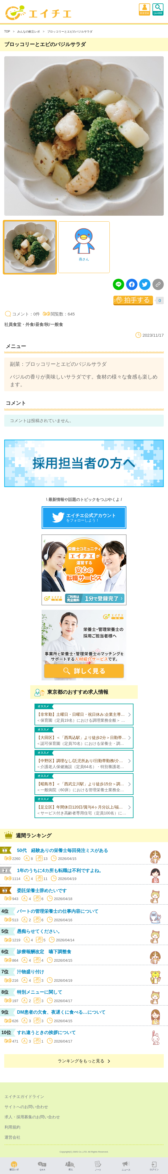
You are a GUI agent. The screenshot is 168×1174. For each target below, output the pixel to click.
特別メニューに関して (39, 992)
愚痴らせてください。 (39, 931)
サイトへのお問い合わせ (26, 1106)
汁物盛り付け (30, 971)
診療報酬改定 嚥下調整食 (44, 951)
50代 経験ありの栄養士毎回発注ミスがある (62, 850)
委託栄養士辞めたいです (42, 890)
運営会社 (12, 1137)
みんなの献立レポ (28, 31)
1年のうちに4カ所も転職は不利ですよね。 (60, 870)
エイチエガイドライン (24, 1096)
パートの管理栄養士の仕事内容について (57, 911)
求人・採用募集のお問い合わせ (32, 1117)
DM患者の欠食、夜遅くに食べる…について (61, 1012)
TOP (7, 31)
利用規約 (12, 1127)
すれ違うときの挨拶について (46, 1032)
